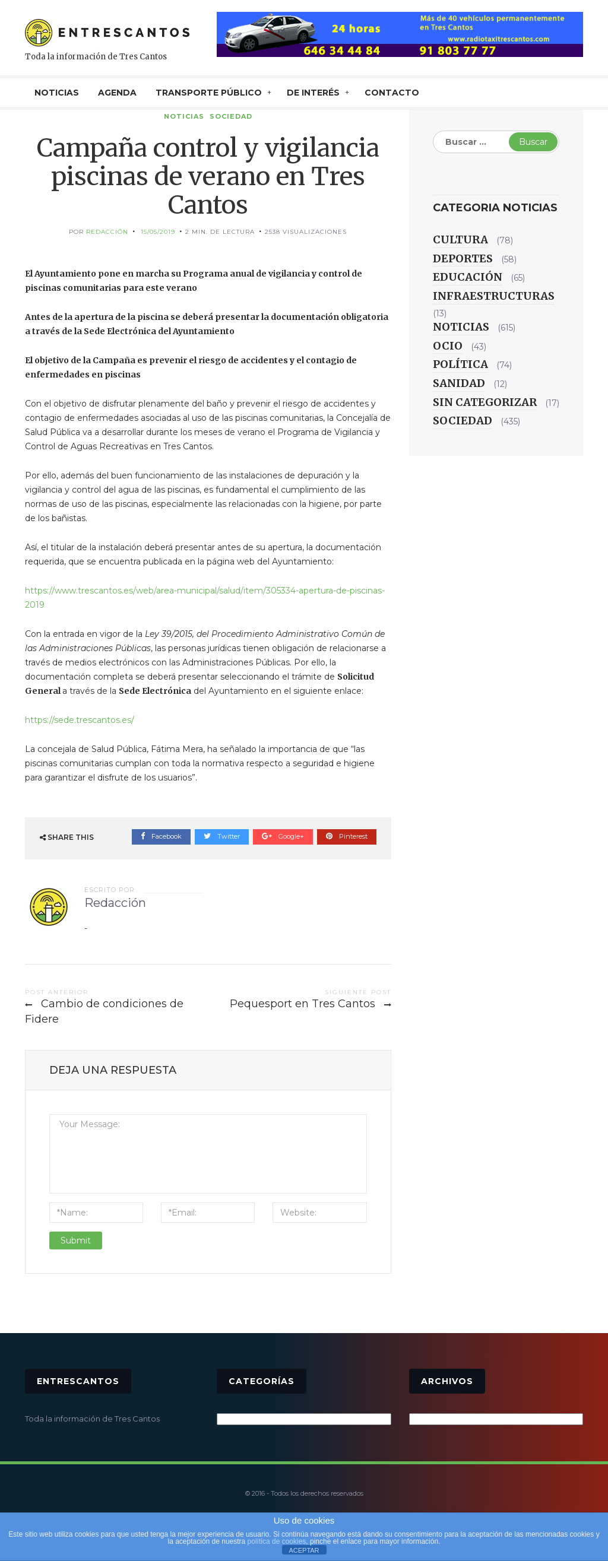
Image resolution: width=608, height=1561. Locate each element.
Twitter (222, 836)
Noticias (184, 116)
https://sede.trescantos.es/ (79, 720)
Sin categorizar (485, 402)
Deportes (463, 258)
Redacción (107, 232)
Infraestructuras (494, 296)
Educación (467, 277)
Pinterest (347, 836)
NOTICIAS (56, 92)
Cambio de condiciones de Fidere (104, 1011)
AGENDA (117, 92)
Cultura (460, 239)
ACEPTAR (304, 1550)
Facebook (161, 836)
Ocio (448, 346)
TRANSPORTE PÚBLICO (209, 92)
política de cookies (277, 1541)
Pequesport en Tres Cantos (302, 1003)
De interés (313, 92)
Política (460, 364)
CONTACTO (392, 92)
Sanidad (459, 383)
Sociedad (231, 116)
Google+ (283, 836)
